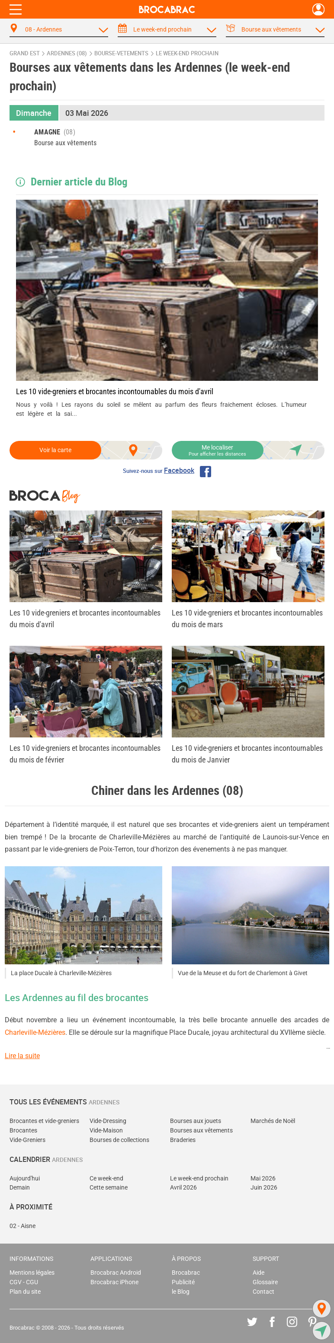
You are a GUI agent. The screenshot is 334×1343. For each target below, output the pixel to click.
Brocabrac (186, 1272)
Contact (263, 1291)
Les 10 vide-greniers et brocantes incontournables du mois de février (85, 753)
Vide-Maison (106, 1130)
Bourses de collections (119, 1140)
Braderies (183, 1140)
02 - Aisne (22, 1226)
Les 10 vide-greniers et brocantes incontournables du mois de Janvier (247, 753)
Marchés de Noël (272, 1121)
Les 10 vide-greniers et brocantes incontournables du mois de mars (247, 618)
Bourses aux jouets (195, 1121)
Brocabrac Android (115, 1272)
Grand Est (25, 53)
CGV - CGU (24, 1282)
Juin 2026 (263, 1187)
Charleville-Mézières (35, 1032)
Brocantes (23, 1130)
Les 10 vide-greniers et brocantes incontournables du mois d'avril (114, 391)
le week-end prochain (187, 53)
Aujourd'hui (25, 1178)
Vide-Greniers (27, 1140)
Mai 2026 (263, 1178)
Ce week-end (106, 1178)
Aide (258, 1272)
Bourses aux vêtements (201, 1130)
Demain (20, 1187)
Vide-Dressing (108, 1121)
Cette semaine (109, 1187)
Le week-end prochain (199, 1178)
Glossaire (265, 1282)
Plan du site (25, 1291)
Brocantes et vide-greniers (44, 1121)
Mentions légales (32, 1272)
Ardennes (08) (67, 53)
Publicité (183, 1282)
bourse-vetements (121, 53)
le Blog (180, 1291)
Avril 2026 (183, 1187)
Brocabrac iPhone (114, 1282)
